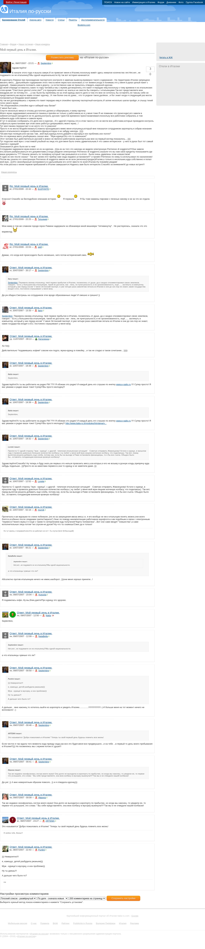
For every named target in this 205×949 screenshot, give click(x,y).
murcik (41, 510)
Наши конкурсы (42, 44)
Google (134, 916)
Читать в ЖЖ (166, 57)
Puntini (41, 849)
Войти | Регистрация (16, 2)
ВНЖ (55, 923)
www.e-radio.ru (123, 384)
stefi (40, 247)
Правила (44, 923)
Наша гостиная (26, 44)
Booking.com (84, 25)
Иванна (42, 797)
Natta (48, 615)
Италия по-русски (30, 11)
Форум (13, 44)
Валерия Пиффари (105, 923)
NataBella (43, 636)
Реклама (134, 923)
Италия (122, 923)
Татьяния (42, 219)
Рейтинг (66, 923)
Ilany (40, 310)
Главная (4, 44)
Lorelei (41, 481)
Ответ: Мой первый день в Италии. (31, 267)
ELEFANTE (43, 189)
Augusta (42, 594)
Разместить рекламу (62, 57)
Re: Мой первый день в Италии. (29, 186)
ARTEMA (50, 821)
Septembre (46, 63)
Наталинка (43, 339)
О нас (34, 923)
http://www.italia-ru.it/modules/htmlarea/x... (85, 423)
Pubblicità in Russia (82, 923)
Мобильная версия (17, 923)
